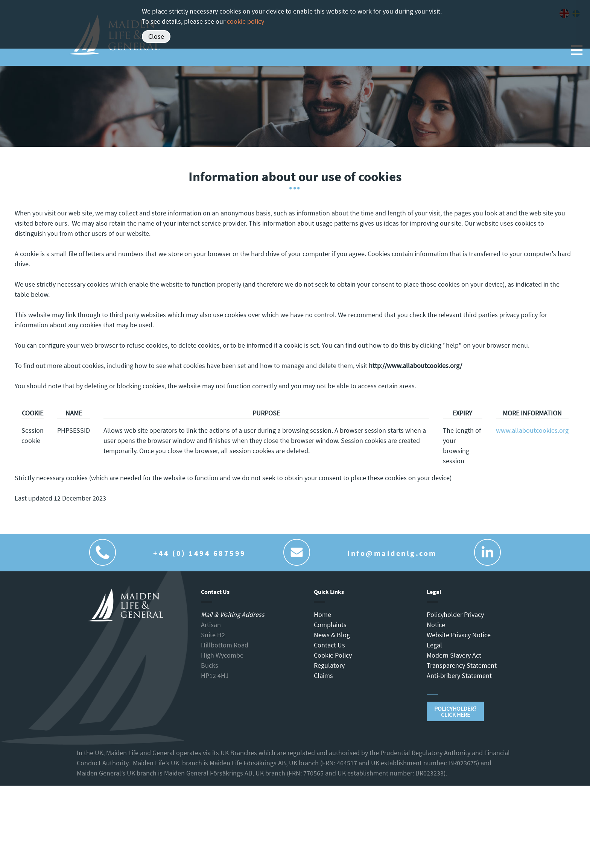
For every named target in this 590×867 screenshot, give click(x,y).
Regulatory (329, 665)
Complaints (330, 624)
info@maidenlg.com (392, 553)
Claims (323, 675)
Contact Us (329, 645)
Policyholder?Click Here (455, 711)
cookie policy (245, 21)
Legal (434, 645)
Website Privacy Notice (459, 634)
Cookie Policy (333, 655)
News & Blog (332, 634)
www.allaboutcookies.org (532, 430)
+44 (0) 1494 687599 (199, 553)
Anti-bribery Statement (459, 675)
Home (322, 614)
